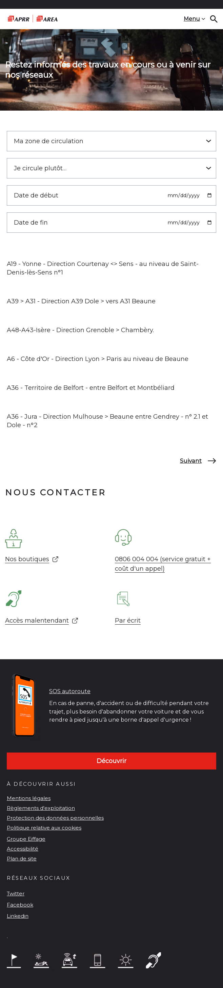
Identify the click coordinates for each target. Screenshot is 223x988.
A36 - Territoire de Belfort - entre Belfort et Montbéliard (91, 388)
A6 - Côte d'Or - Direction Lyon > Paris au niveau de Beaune (97, 359)
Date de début (36, 195)
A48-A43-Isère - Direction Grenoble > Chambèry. (80, 330)
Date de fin (31, 222)
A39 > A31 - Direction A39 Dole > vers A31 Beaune (81, 301)
